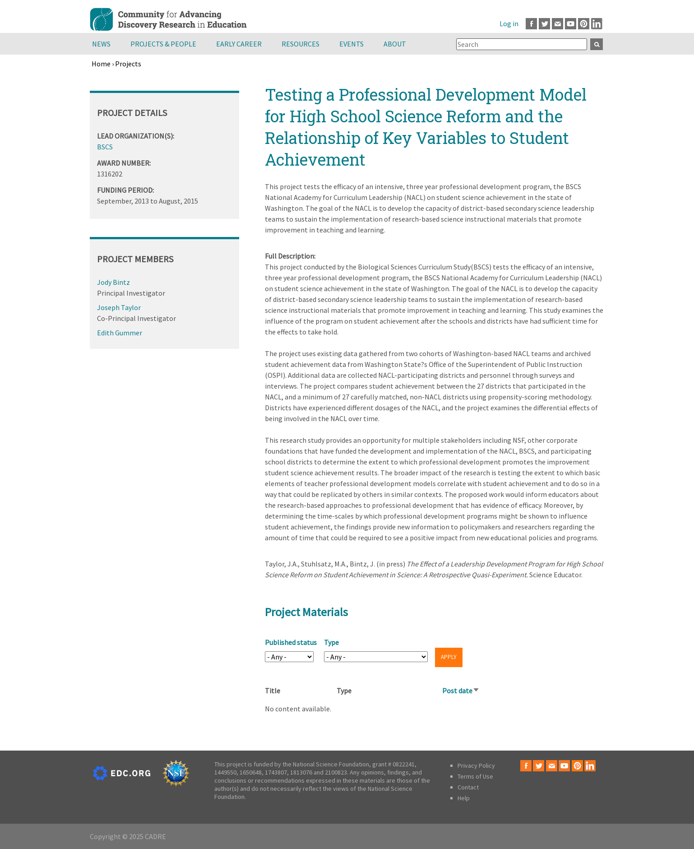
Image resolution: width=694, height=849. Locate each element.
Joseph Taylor (119, 307)
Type (331, 642)
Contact (468, 787)
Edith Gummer (119, 332)
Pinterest (583, 23)
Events (351, 43)
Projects (128, 63)
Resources (300, 43)
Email (557, 23)
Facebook (531, 23)
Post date (461, 690)
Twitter (544, 23)
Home (101, 63)
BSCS (105, 146)
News (101, 43)
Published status (291, 642)
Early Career (239, 43)
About (395, 43)
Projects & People (163, 43)
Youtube (570, 23)
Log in (509, 23)
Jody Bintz (113, 282)
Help (464, 798)
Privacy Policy (476, 765)
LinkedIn (596, 23)
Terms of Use (475, 776)
